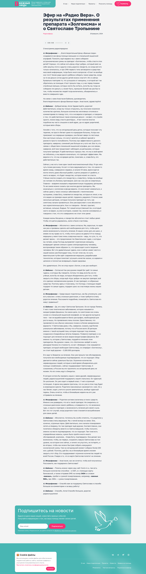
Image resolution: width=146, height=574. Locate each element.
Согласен (50, 568)
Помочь (122, 3)
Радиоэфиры (48, 34)
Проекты (92, 4)
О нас (65, 4)
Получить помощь (105, 4)
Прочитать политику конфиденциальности (32, 565)
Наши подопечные (78, 4)
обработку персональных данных (65, 530)
